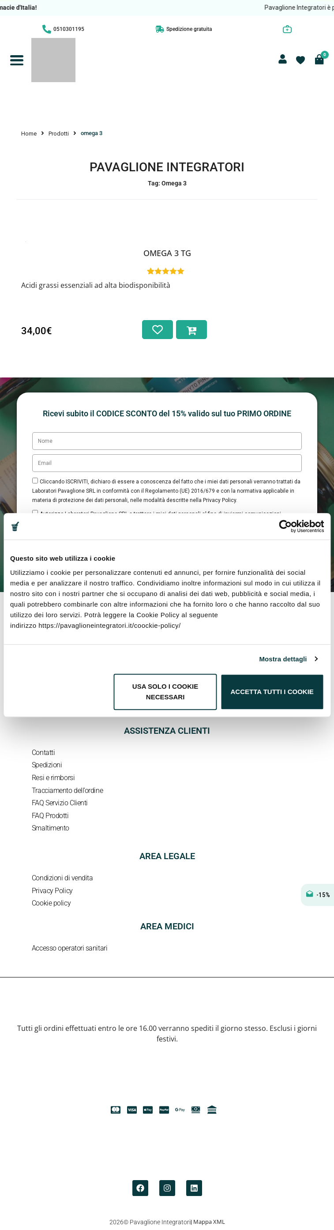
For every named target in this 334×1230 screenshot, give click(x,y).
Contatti (43, 752)
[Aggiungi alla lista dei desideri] (157, 329)
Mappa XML (209, 1222)
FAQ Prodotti (50, 815)
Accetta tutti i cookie (272, 691)
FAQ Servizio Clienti (60, 803)
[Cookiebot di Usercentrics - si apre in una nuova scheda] (285, 526)
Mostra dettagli (283, 659)
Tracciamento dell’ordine (67, 790)
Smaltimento (50, 828)
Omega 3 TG (167, 253)
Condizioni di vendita (62, 878)
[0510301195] (46, 29)
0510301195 (68, 29)
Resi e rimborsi (53, 777)
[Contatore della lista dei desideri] (300, 60)
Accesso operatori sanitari (69, 948)
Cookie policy (51, 903)
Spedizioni (47, 765)
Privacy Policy (52, 891)
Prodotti (59, 133)
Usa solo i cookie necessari (165, 692)
